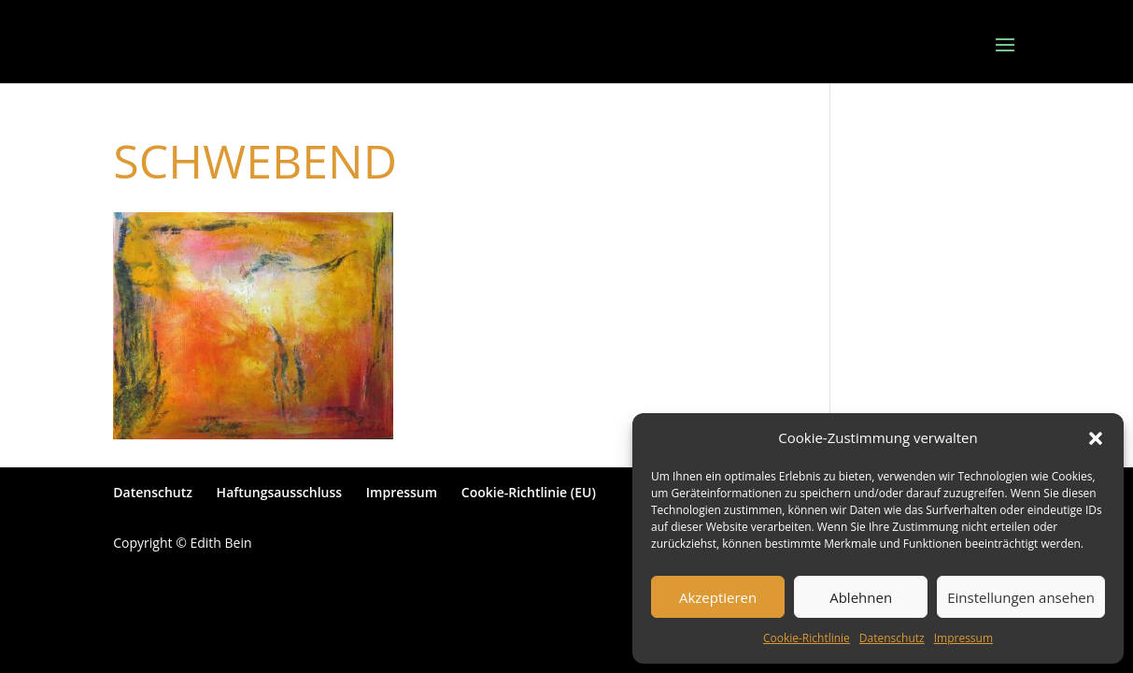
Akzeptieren (718, 597)
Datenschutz (892, 638)
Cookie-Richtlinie (806, 638)
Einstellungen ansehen (1021, 597)
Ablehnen (860, 597)
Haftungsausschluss (280, 492)
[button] (1095, 438)
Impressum (963, 638)
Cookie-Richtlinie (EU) (528, 492)
